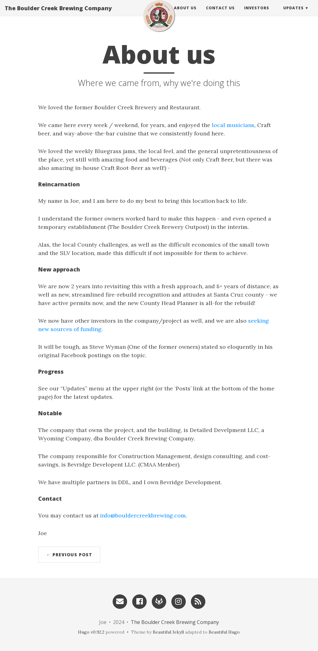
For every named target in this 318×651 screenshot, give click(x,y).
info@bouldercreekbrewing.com (143, 515)
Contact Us (220, 13)
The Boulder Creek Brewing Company (58, 14)
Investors (256, 13)
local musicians (233, 125)
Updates (293, 13)
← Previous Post (69, 555)
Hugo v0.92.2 (91, 632)
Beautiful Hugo (224, 632)
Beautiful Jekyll (168, 632)
